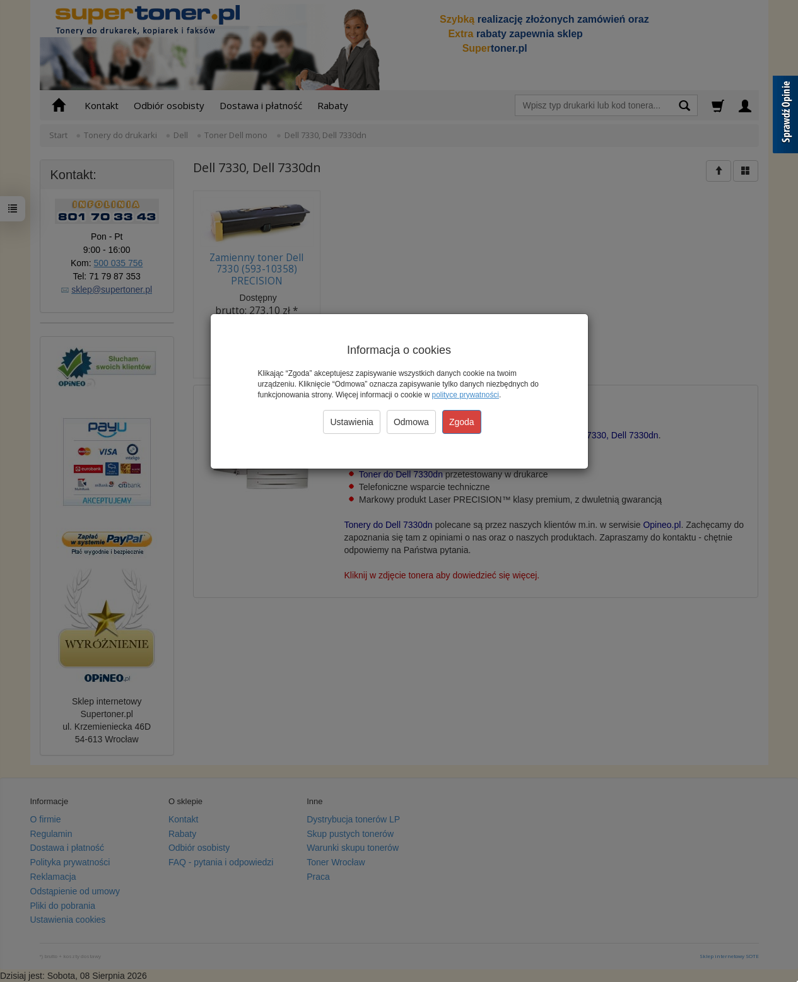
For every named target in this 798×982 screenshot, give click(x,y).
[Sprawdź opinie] (785, 117)
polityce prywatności (465, 394)
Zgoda (461, 422)
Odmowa (411, 422)
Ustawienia (351, 422)
